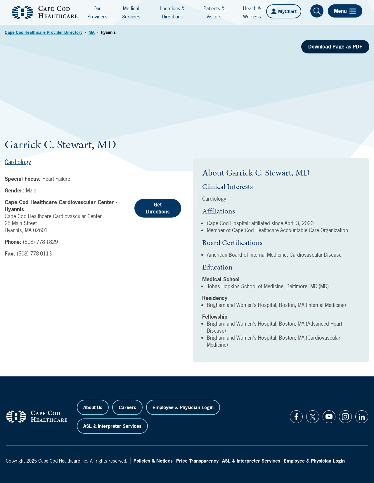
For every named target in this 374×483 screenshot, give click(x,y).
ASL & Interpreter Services (112, 426)
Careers (127, 407)
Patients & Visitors (214, 12)
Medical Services (131, 12)
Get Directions (157, 208)
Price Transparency (197, 461)
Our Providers (97, 12)
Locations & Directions (172, 12)
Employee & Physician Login (183, 407)
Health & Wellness (252, 12)
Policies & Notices (153, 461)
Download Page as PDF (335, 46)
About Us (92, 407)
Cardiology (18, 162)
